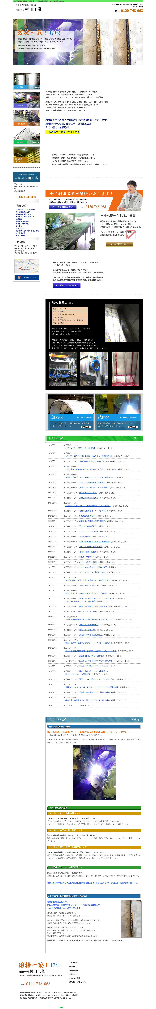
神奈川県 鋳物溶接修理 (88, 625)
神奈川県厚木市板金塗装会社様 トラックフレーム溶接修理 (88, 643)
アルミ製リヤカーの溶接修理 (90, 547)
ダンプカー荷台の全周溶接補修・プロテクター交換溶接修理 (88, 456)
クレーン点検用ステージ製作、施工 (93, 567)
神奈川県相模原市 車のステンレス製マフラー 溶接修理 (100, 598)
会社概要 (45, 16)
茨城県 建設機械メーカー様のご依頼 (94, 692)
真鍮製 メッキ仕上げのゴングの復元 (93, 488)
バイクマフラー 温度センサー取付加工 (80, 448)
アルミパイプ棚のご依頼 (88, 666)
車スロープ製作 (85, 557)
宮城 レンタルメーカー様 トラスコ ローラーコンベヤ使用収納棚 (91, 687)
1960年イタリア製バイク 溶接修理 (93, 593)
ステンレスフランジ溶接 (88, 531)
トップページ (24, 16)
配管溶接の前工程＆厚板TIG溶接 (92, 521)
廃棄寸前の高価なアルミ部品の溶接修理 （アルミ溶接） (87, 506)
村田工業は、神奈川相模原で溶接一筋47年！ (95, 661)
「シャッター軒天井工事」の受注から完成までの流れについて (89, 619)
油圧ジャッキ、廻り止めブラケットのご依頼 (96, 679)
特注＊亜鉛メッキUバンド (89, 585)
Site (62, 1007)
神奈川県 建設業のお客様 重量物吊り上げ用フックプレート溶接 (90, 651)
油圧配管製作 (84, 536)
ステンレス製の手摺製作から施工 (92, 482)
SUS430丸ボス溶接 (87, 516)
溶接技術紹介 (67, 16)
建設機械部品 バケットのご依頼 (91, 656)
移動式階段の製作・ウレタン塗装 (92, 511)
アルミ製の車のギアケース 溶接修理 (80, 601)
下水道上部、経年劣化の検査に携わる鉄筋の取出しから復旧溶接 (90, 469)
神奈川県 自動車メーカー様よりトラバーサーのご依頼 (87, 700)
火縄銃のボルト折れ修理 (88, 498)
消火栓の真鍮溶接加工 (88, 526)
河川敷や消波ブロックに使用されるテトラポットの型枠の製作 (89, 477)
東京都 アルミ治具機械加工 (90, 635)
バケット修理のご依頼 (88, 562)
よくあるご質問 (110, 16)
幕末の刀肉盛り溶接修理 (88, 552)
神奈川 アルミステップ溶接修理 (77, 674)
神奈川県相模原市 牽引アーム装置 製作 (95, 606)
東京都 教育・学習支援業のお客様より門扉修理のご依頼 (87, 580)
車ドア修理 (69, 593)
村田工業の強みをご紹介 (87, 611)
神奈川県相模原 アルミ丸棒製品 (92, 671)
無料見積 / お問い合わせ (132, 16)
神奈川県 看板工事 (87, 630)
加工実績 (89, 16)
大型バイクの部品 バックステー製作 (94, 542)
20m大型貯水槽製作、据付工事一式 (93, 461)
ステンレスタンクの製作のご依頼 (92, 572)
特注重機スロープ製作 (88, 493)
